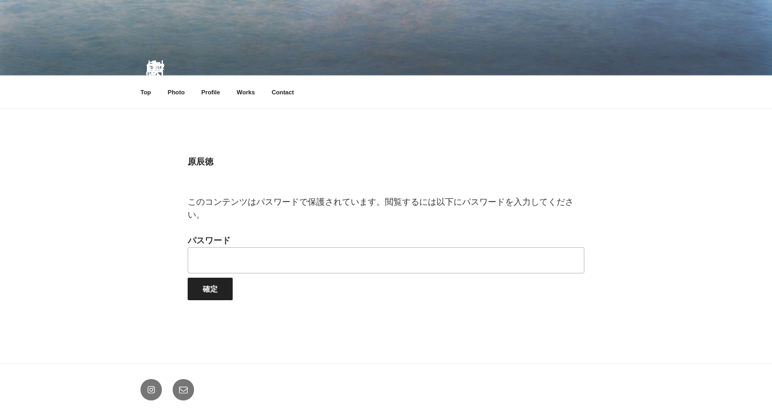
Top (145, 92)
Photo (176, 92)
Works (246, 92)
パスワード (386, 254)
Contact (283, 92)
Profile (211, 92)
